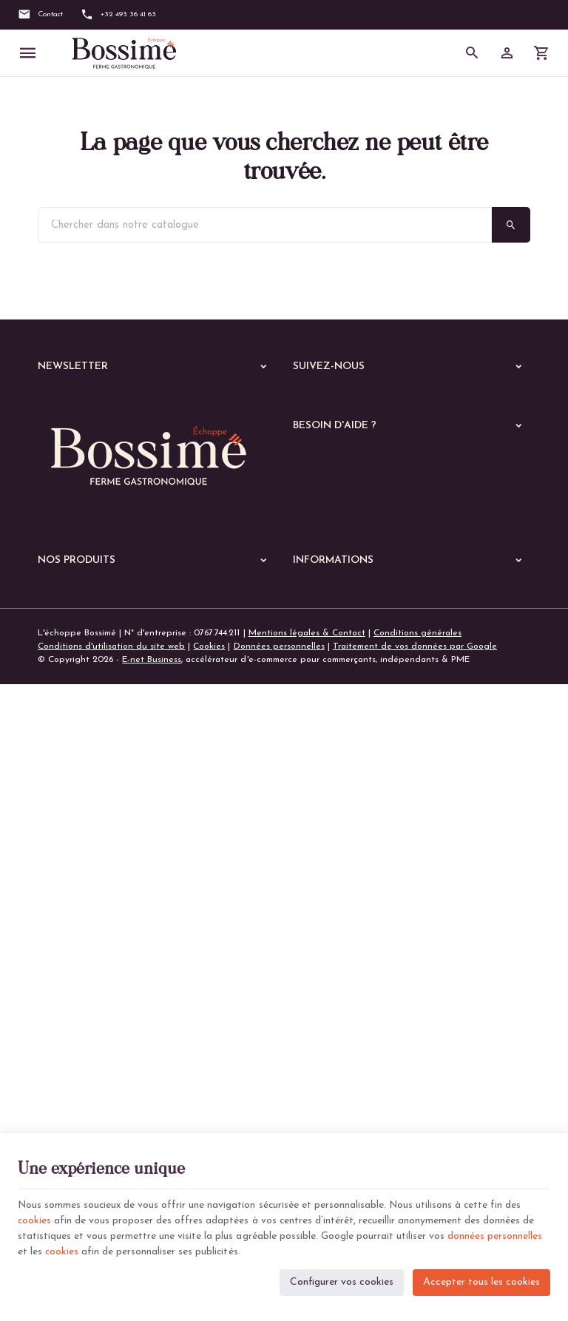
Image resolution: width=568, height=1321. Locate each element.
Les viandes (71, 931)
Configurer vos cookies (341, 1280)
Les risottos (70, 1027)
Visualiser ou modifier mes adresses (366, 595)
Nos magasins (321, 862)
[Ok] (257, 402)
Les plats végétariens (91, 969)
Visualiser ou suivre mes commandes (367, 576)
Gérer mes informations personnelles (368, 613)
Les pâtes (67, 988)
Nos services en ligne (81, 864)
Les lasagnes (73, 1008)
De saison (67, 1104)
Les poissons (72, 950)
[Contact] (40, 15)
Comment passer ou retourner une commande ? (390, 559)
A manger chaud (77, 907)
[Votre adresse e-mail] (156, 402)
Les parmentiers (79, 1085)
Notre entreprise (327, 844)
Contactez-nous (325, 880)
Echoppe (56, 883)
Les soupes (69, 1123)
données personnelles (494, 1235)
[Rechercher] (472, 53)
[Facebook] (309, 401)
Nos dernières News (78, 845)
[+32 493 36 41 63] (118, 15)
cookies (35, 1220)
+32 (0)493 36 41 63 (106, 766)
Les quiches (71, 1065)
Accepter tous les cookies (481, 1280)
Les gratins (69, 1046)
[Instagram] (353, 401)
